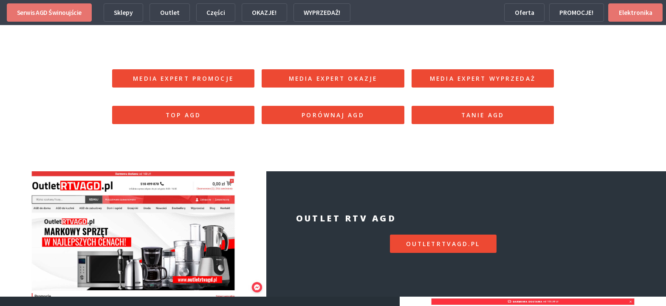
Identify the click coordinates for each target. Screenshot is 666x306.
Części (215, 12)
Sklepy (123, 12)
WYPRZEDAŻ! (322, 12)
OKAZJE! (264, 12)
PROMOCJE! (576, 12)
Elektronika (635, 12)
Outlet (170, 12)
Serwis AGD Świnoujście (49, 12)
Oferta (524, 12)
